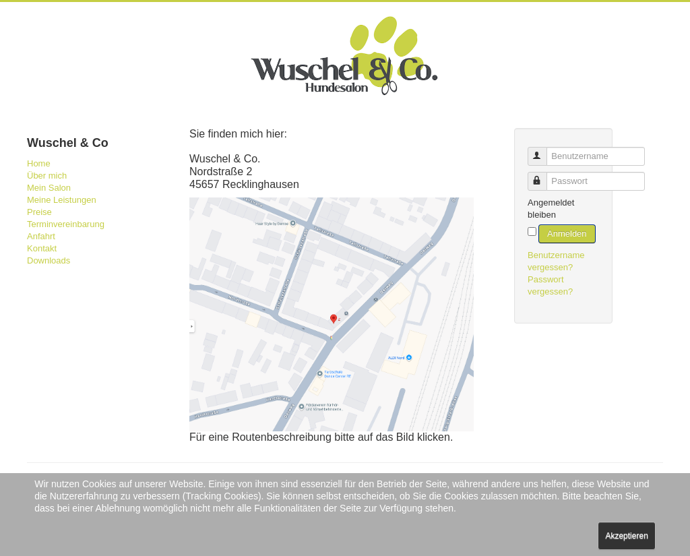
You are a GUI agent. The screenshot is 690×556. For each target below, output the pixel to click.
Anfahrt (41, 236)
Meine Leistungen (61, 200)
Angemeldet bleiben (551, 208)
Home (39, 163)
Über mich (47, 176)
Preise (39, 212)
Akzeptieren (626, 535)
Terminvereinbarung (65, 224)
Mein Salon (49, 188)
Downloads (48, 260)
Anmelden (567, 233)
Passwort (543, 175)
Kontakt (42, 248)
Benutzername (543, 150)
